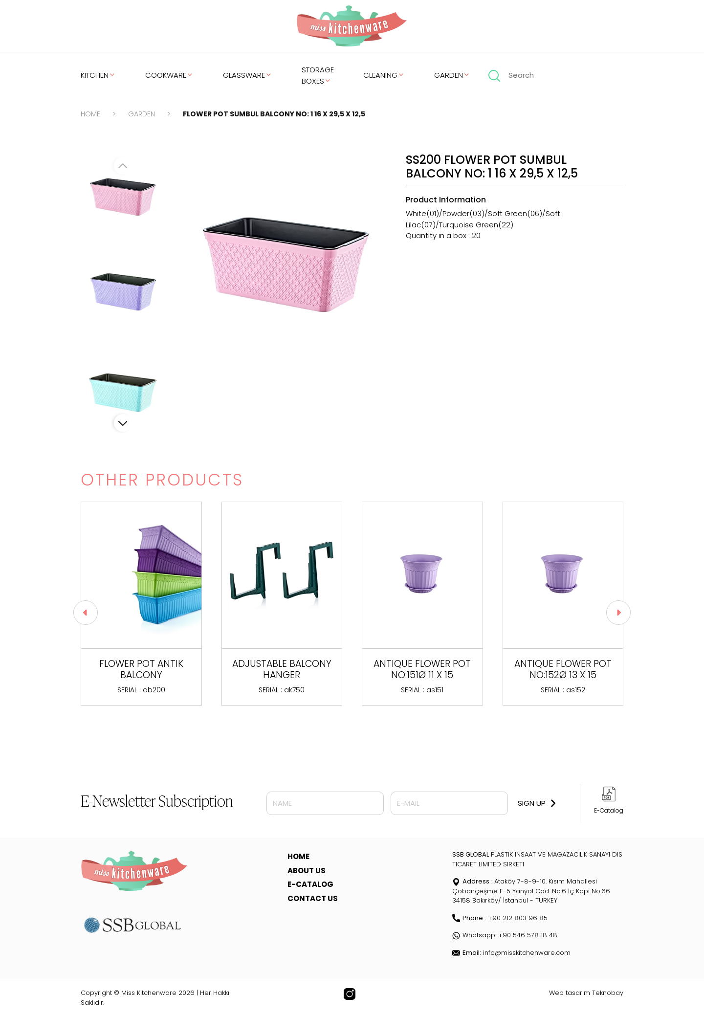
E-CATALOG (310, 884)
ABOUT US (306, 870)
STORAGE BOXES (318, 75)
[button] (123, 423)
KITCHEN (98, 75)
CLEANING (384, 75)
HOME (90, 114)
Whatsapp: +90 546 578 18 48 (504, 935)
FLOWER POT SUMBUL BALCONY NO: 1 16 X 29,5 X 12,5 (274, 114)
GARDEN (452, 75)
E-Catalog (608, 810)
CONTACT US (312, 898)
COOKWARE (169, 75)
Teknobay (607, 992)
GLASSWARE (247, 75)
